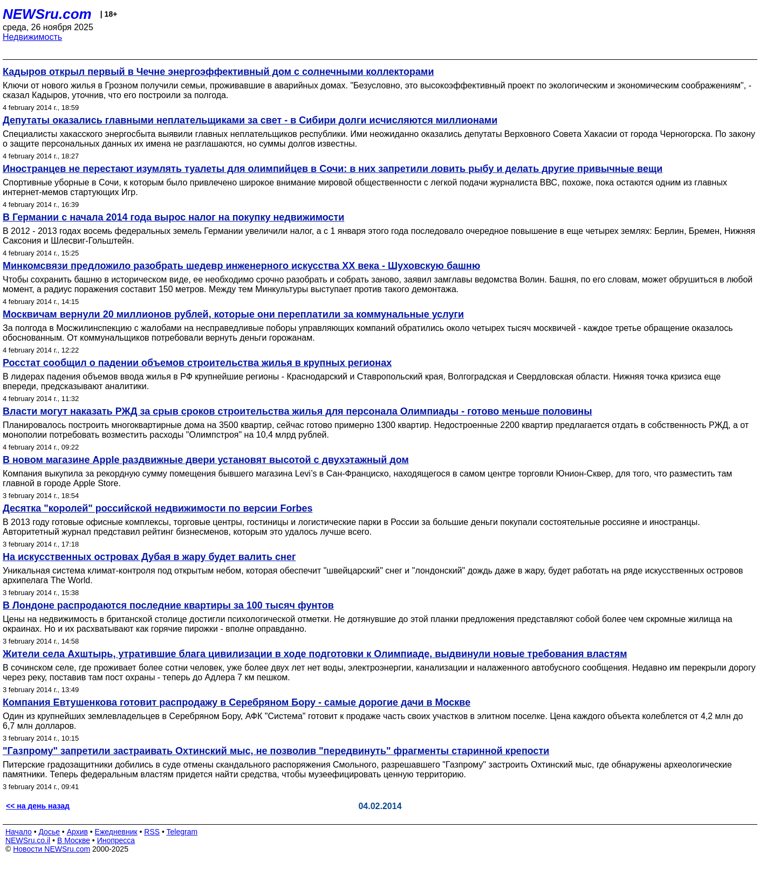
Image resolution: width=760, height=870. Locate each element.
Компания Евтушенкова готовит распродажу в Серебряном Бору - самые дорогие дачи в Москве (236, 702)
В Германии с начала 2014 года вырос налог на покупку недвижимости (173, 217)
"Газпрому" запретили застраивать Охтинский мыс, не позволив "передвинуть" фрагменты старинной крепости (276, 750)
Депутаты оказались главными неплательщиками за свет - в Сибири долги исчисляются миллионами (250, 120)
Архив (77, 831)
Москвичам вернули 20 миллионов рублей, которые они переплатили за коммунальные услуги (233, 314)
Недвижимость (32, 37)
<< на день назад (38, 806)
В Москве (73, 840)
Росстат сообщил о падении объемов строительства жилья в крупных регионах (197, 362)
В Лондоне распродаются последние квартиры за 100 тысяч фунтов (168, 605)
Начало (18, 831)
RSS (152, 831)
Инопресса (116, 840)
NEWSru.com (47, 14)
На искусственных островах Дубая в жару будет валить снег (149, 556)
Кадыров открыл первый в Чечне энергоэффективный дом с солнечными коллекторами (218, 71)
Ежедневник (116, 831)
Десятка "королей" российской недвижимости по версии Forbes (157, 508)
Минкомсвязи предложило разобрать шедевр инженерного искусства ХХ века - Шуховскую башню (241, 265)
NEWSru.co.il (27, 840)
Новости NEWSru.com (51, 849)
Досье (49, 831)
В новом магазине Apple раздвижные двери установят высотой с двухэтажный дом (206, 459)
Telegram (182, 831)
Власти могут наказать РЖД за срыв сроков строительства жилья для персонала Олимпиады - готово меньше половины (297, 411)
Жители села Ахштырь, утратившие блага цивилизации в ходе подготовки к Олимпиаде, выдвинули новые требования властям (315, 653)
